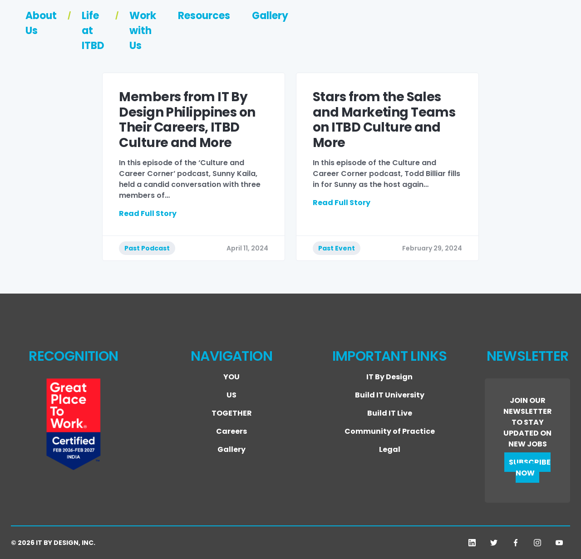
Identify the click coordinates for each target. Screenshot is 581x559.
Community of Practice (390, 431)
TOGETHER (232, 413)
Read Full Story (148, 213)
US (231, 395)
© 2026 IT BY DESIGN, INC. (53, 542)
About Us (236, 34)
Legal (389, 449)
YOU (231, 377)
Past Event (336, 248)
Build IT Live (389, 413)
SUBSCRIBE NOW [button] (530, 467)
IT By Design (389, 377)
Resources (479, 34)
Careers (231, 431)
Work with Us (398, 34)
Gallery (545, 34)
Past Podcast (147, 248)
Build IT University (389, 395)
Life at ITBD (312, 34)
